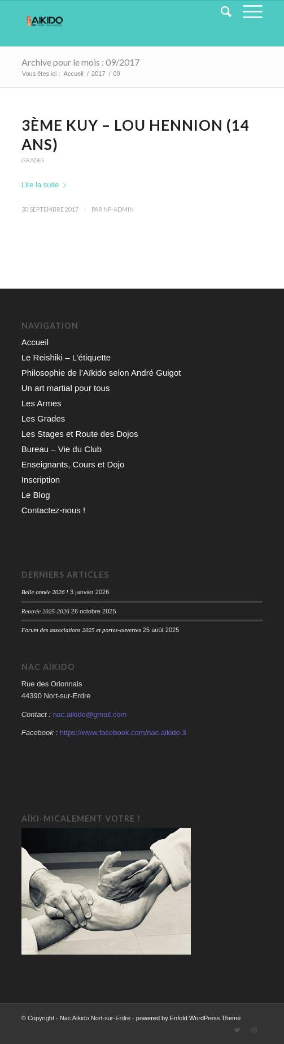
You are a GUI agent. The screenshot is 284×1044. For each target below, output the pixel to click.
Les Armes (41, 403)
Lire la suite (46, 185)
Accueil (35, 342)
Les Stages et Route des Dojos (79, 434)
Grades (32, 160)
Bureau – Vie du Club (61, 449)
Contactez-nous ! (53, 510)
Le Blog (35, 495)
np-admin (118, 209)
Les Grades (43, 418)
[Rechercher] (220, 12)
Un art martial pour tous (65, 388)
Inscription (40, 479)
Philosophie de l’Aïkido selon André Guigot (101, 372)
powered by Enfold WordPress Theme (188, 1018)
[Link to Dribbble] (254, 1029)
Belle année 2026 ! (44, 591)
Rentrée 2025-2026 (45, 611)
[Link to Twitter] (237, 1029)
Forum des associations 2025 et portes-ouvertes (81, 629)
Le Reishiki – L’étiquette (66, 357)
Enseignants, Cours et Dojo (73, 464)
